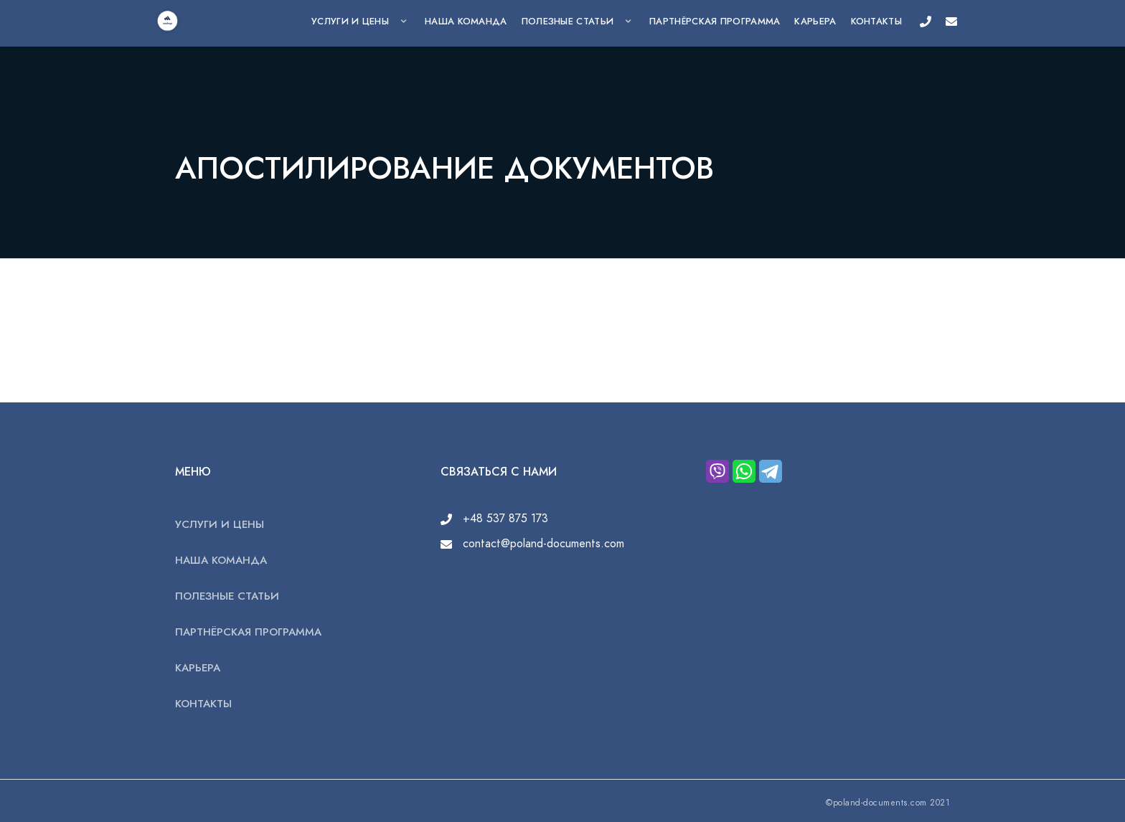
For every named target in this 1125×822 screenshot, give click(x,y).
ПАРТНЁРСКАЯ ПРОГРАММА (714, 21)
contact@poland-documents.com (532, 544)
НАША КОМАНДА (466, 21)
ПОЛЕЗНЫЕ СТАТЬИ (568, 21)
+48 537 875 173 (494, 518)
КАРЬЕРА (815, 21)
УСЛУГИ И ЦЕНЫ (350, 21)
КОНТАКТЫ (876, 21)
